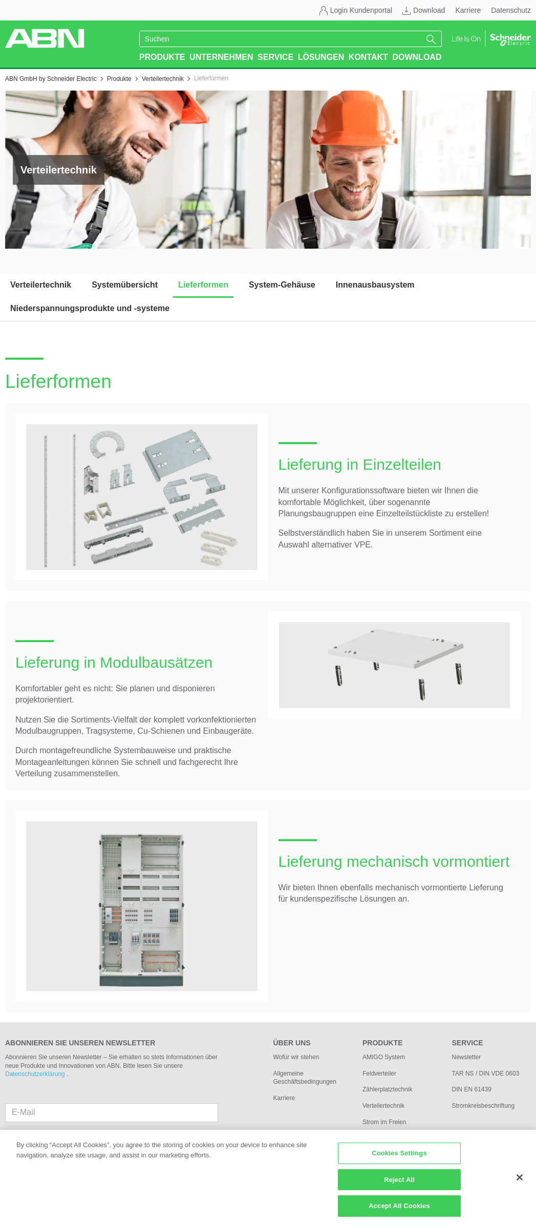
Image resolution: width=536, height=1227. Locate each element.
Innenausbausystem (375, 284)
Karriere (468, 10)
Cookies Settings (399, 1157)
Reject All (399, 1184)
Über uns (292, 1043)
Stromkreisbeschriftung (483, 1105)
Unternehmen (221, 57)
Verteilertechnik (40, 284)
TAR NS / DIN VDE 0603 (486, 1073)
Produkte (162, 57)
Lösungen (321, 57)
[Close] (519, 1181)
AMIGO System (383, 1057)
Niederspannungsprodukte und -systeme (89, 308)
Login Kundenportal (361, 10)
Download (429, 10)
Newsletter (466, 1057)
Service (275, 57)
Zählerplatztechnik (387, 1089)
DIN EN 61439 (471, 1089)
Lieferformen (203, 284)
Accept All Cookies (399, 1210)
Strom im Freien (384, 1122)
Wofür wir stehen (296, 1057)
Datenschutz (511, 10)
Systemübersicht (125, 284)
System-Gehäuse (282, 284)
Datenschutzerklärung (36, 1074)
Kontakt (368, 57)
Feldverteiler (379, 1073)
